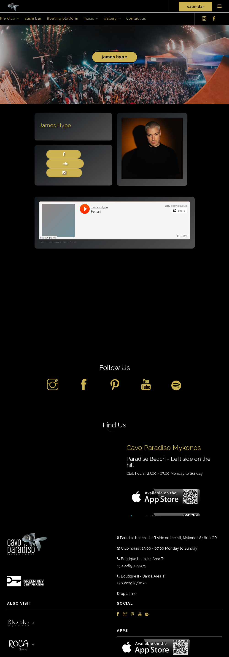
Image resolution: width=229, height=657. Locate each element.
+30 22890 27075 (131, 566)
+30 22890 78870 (132, 583)
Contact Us (136, 18)
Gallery (110, 18)
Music (89, 18)
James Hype (114, 56)
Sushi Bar (33, 18)
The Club (7, 18)
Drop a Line (126, 593)
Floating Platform (62, 18)
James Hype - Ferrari (65, 242)
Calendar (195, 6)
